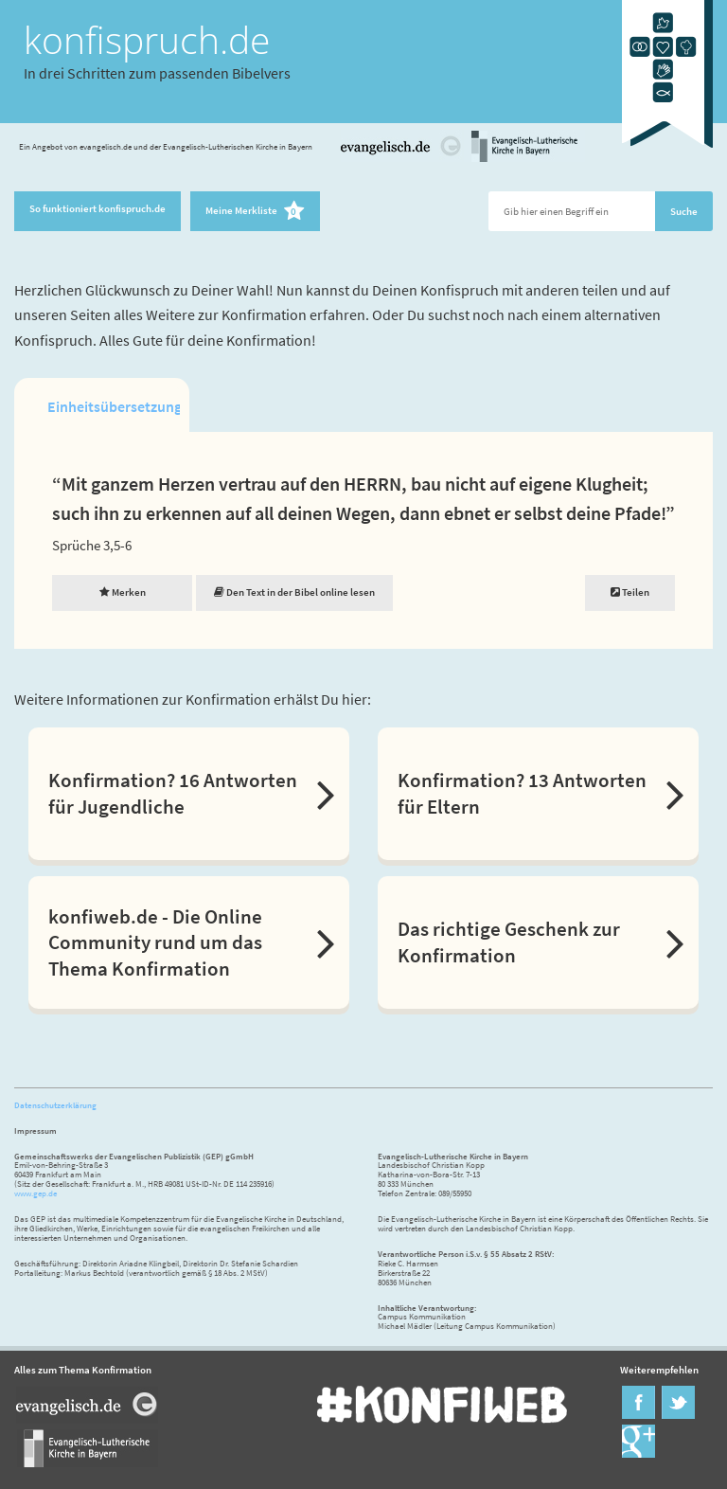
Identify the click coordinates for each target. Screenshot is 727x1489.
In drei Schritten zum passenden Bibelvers (157, 72)
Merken (122, 592)
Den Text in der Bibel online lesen (294, 592)
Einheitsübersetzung (113, 406)
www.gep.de (35, 1193)
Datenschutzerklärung (55, 1105)
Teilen (630, 592)
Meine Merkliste (255, 212)
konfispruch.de (147, 39)
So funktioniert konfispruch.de (97, 208)
